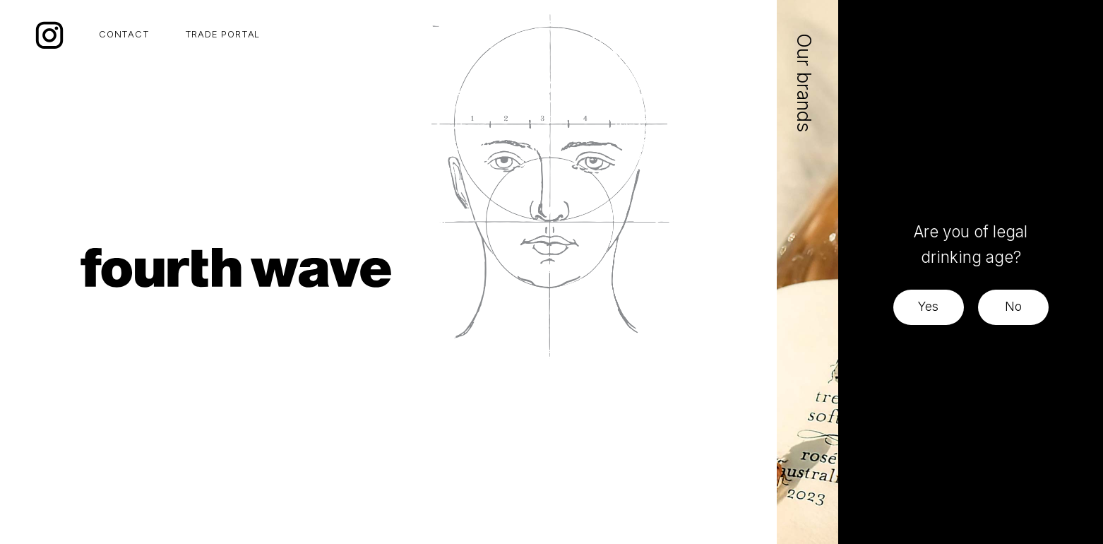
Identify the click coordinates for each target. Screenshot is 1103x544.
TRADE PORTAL (223, 34)
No (1013, 306)
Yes (928, 306)
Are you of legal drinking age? (970, 244)
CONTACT (124, 34)
